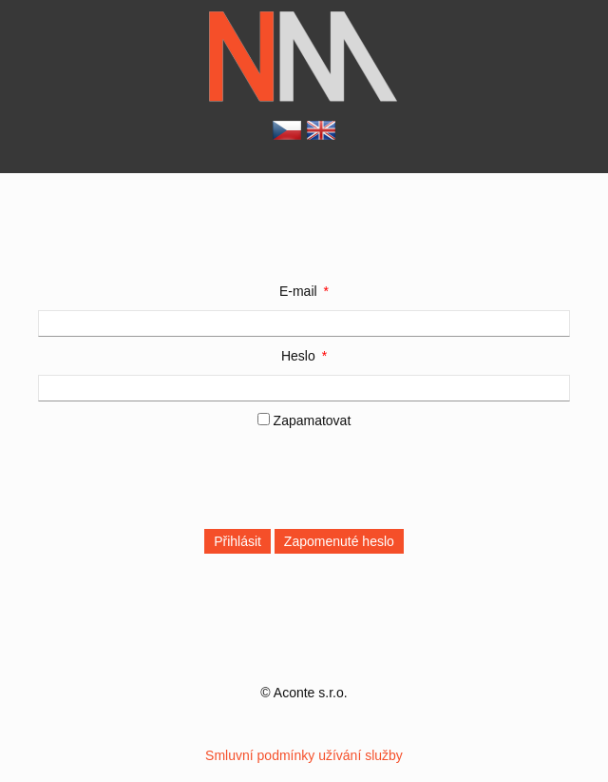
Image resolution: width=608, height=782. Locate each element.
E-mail (298, 291)
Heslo (298, 355)
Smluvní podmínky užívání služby (304, 755)
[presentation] (182, 477)
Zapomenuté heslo (339, 541)
